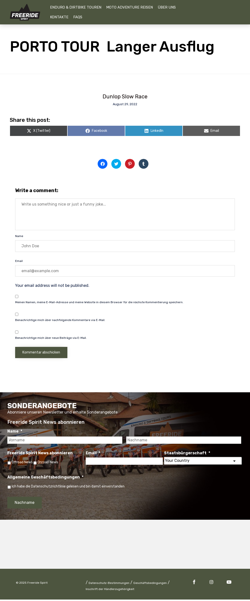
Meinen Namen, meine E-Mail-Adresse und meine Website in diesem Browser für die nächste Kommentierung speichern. (99, 303)
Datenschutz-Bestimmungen (109, 584)
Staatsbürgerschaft (187, 454)
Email (19, 262)
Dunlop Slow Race (125, 96)
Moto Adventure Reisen (129, 7)
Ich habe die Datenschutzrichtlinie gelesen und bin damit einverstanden (68, 488)
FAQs (77, 17)
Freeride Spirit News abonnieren (40, 454)
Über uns (167, 7)
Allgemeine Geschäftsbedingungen (45, 478)
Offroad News (22, 463)
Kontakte (59, 17)
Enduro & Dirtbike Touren (75, 7)
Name (19, 237)
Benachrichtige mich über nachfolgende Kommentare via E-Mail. (60, 321)
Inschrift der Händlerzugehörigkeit (110, 590)
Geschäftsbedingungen (150, 584)
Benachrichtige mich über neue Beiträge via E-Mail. (51, 339)
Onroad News (49, 463)
